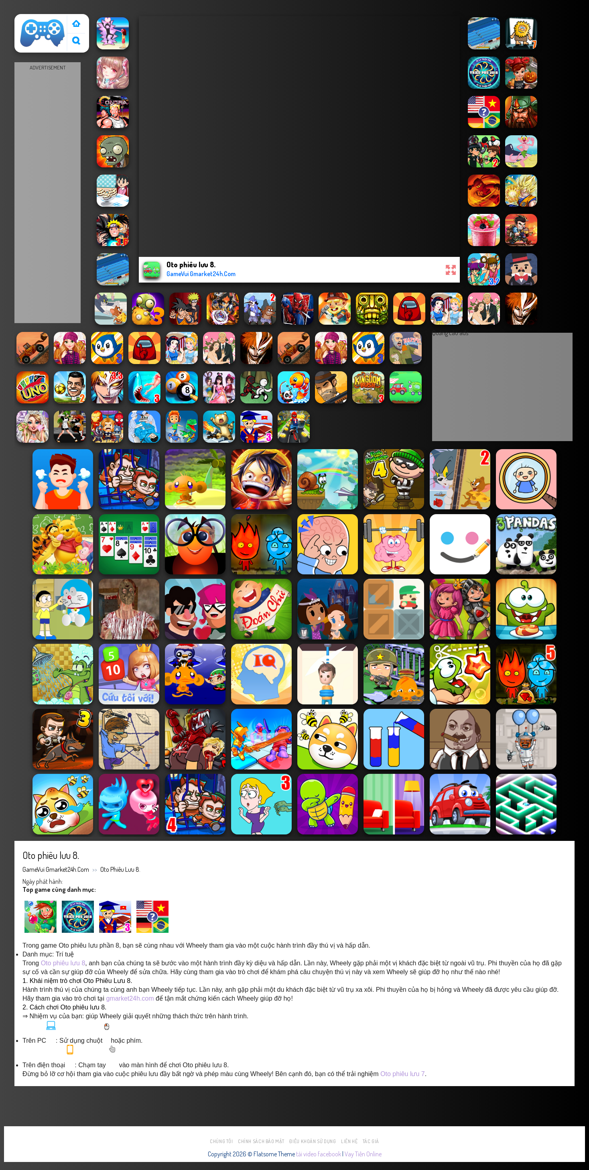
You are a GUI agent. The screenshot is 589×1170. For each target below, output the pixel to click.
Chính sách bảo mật (261, 1141)
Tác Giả (371, 1141)
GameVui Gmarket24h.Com (55, 869)
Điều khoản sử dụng (312, 1141)
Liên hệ (349, 1141)
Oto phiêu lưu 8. (120, 869)
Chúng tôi (221, 1141)
